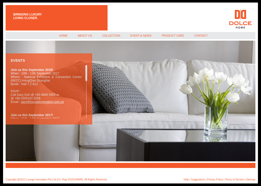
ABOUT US (85, 35)
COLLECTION (111, 35)
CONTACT (200, 35)
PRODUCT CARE (173, 35)
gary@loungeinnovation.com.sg (42, 102)
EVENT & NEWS (140, 35)
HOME (63, 35)
